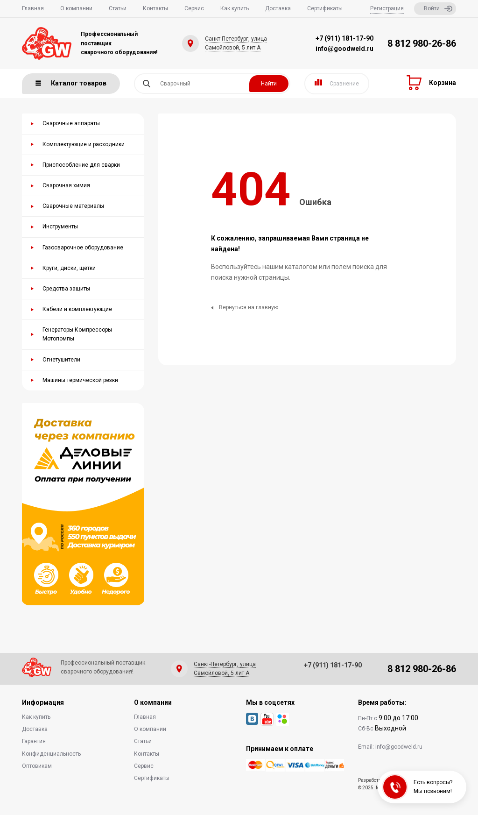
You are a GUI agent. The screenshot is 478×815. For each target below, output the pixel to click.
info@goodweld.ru (344, 48)
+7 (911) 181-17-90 (344, 38)
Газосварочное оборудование (82, 247)
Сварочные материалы (73, 206)
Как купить (234, 8)
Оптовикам (37, 766)
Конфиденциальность (51, 754)
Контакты (155, 8)
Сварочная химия (66, 185)
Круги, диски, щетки (69, 268)
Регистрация (387, 8)
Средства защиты (66, 288)
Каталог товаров (70, 83)
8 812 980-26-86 (421, 43)
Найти (269, 83)
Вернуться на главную (244, 307)
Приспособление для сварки (81, 165)
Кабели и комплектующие (77, 309)
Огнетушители (61, 359)
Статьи (118, 8)
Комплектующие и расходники (83, 144)
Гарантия (34, 741)
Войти (438, 9)
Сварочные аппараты (71, 123)
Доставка (278, 8)
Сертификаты (325, 8)
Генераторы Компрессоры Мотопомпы (77, 334)
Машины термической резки (80, 380)
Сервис (194, 8)
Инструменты (60, 226)
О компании (76, 8)
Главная (33, 8)
